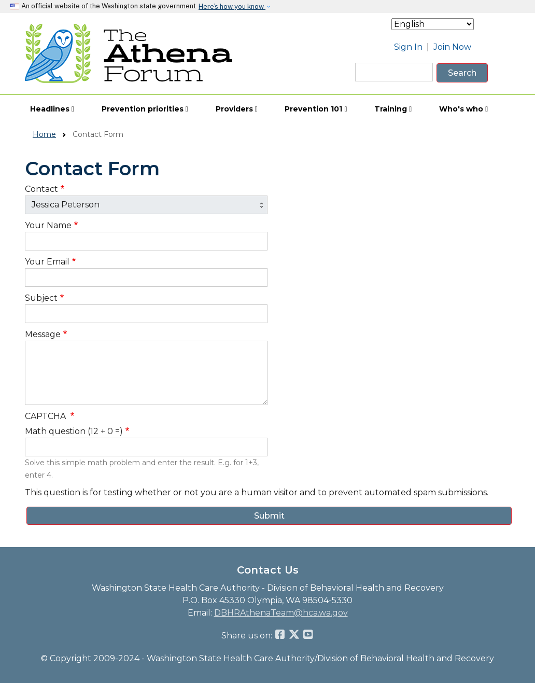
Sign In (408, 47)
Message (43, 334)
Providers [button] (237, 109)
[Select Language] (432, 24)
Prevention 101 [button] (316, 109)
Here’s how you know (232, 6)
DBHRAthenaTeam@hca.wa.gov (281, 613)
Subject (41, 298)
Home (44, 134)
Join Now (452, 47)
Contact (41, 189)
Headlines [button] (52, 109)
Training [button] (393, 109)
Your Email (47, 262)
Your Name (48, 225)
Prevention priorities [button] (145, 109)
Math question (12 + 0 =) (74, 431)
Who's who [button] (463, 109)
